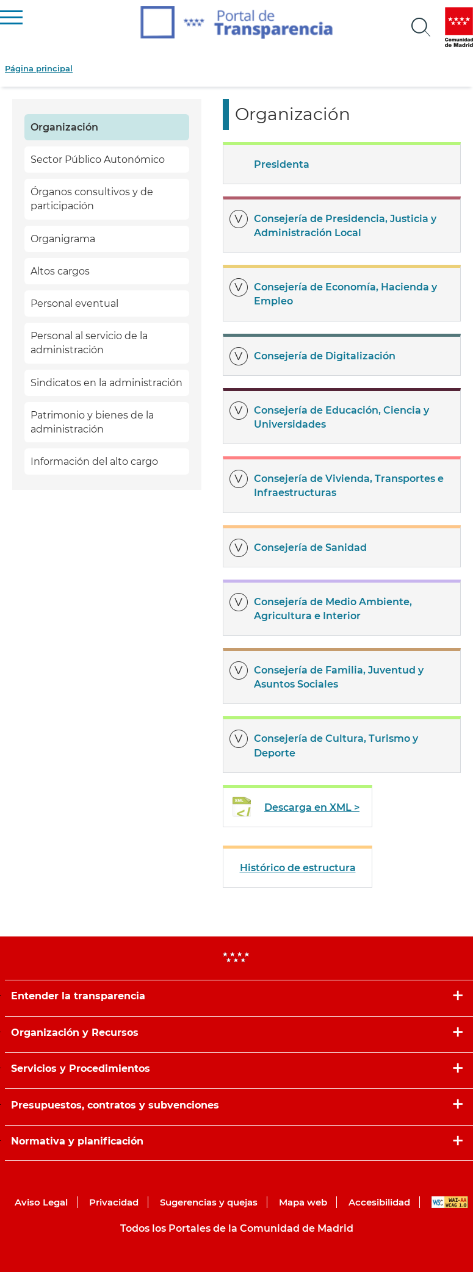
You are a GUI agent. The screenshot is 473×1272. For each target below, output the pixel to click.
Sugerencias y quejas (209, 1202)
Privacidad (114, 1202)
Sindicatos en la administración (106, 383)
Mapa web (303, 1202)
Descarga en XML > (311, 807)
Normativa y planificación (77, 1141)
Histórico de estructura (298, 868)
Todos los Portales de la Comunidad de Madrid (236, 1228)
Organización (64, 127)
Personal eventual (74, 303)
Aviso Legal (41, 1202)
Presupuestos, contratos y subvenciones (115, 1105)
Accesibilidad (379, 1202)
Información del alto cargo (94, 461)
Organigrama (63, 239)
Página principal (39, 68)
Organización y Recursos (75, 1032)
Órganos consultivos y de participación (92, 199)
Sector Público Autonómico (98, 159)
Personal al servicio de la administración (89, 343)
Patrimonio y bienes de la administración (92, 422)
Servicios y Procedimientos (80, 1068)
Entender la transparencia (78, 996)
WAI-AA (449, 1202)
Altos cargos (60, 271)
